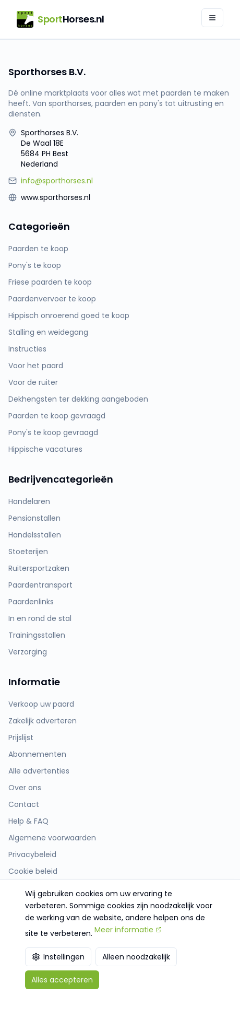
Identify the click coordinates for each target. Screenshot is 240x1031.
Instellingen (58, 957)
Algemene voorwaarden (52, 838)
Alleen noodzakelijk (136, 957)
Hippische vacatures (45, 449)
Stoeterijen (28, 551)
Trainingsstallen (36, 635)
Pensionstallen (34, 518)
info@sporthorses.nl (57, 180)
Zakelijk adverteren (42, 721)
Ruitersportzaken (38, 568)
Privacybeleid (32, 854)
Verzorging (27, 652)
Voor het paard (35, 365)
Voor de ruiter (33, 382)
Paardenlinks (31, 601)
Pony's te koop (34, 265)
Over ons (24, 787)
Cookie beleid (32, 871)
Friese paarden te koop (50, 282)
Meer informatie (128, 929)
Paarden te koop (38, 248)
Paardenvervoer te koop (52, 299)
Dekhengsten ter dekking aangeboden (78, 399)
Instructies (27, 349)
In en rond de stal (39, 618)
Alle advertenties (38, 771)
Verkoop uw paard (41, 704)
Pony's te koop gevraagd (53, 432)
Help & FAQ (28, 821)
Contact (23, 804)
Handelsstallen (34, 535)
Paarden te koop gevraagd (56, 416)
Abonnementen (37, 754)
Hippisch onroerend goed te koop (68, 315)
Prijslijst (20, 737)
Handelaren (29, 501)
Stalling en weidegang (48, 332)
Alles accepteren (62, 980)
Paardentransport (40, 585)
